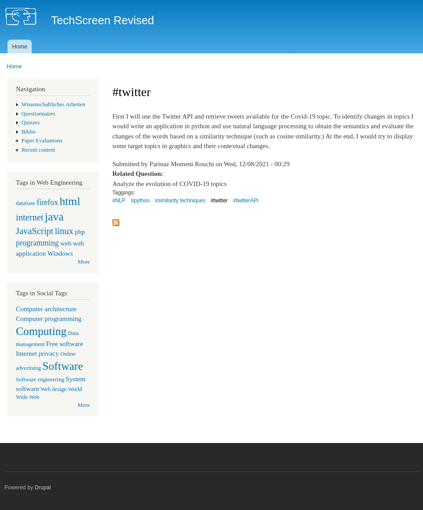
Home (19, 46)
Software (62, 366)
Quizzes (31, 122)
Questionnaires (39, 114)
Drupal (43, 487)
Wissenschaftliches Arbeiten (53, 104)
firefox (47, 202)
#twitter (219, 200)
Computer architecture (46, 309)
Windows (60, 253)
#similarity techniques (180, 200)
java (54, 216)
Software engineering (40, 379)
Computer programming (49, 318)
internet (30, 217)
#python (140, 200)
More (84, 262)
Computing (41, 331)
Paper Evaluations (42, 141)
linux (64, 231)
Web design (54, 389)
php (80, 231)
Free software (64, 343)
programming (37, 242)
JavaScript (34, 231)
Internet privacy (37, 353)
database (25, 203)
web (66, 243)
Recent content (38, 150)
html (69, 201)
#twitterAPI (246, 200)
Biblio (29, 132)
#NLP (119, 200)
